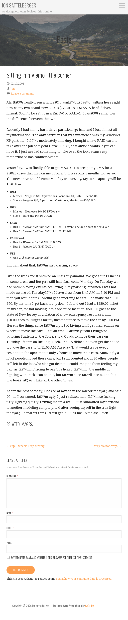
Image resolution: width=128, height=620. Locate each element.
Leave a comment (22, 93)
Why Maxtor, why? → (108, 446)
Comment (12, 476)
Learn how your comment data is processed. (84, 578)
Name (9, 513)
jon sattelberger (19, 5)
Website (10, 543)
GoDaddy (89, 606)
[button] (123, 5)
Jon (12, 88)
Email (9, 528)
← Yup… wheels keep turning (25, 446)
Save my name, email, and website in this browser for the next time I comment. (52, 558)
